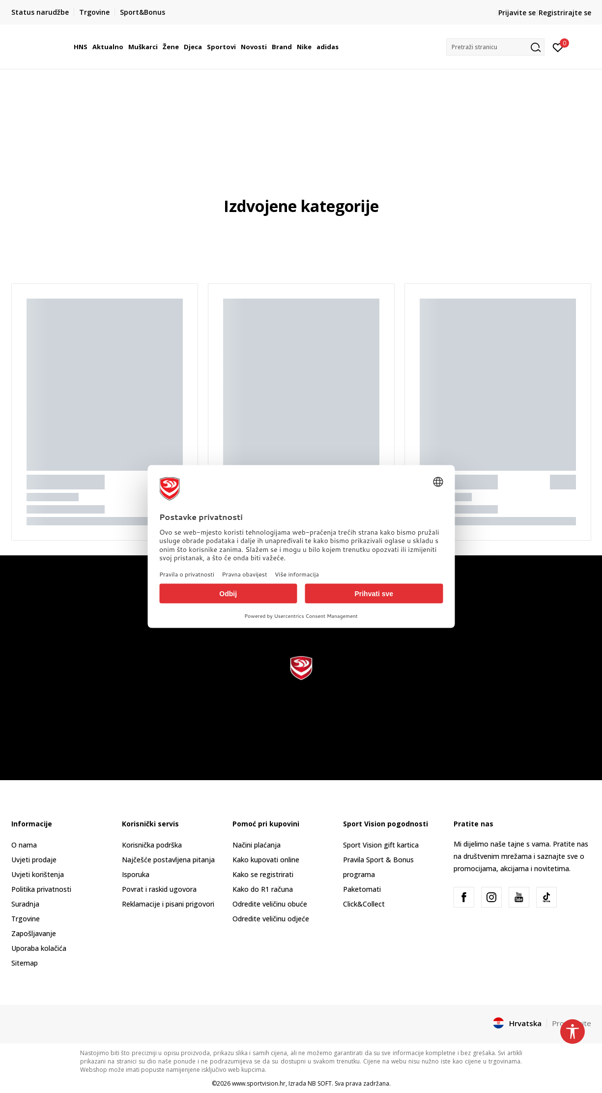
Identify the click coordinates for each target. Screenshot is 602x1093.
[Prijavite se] (558, 46)
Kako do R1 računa (262, 889)
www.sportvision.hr (259, 1083)
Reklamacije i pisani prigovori (168, 904)
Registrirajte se (565, 12)
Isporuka (135, 874)
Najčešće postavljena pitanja (168, 859)
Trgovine (25, 918)
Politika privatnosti (41, 889)
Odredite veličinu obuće (269, 904)
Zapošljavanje (33, 933)
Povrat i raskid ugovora (159, 889)
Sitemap (24, 963)
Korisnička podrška (152, 845)
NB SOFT (320, 1083)
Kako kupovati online (265, 859)
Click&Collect (364, 904)
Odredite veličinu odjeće (270, 918)
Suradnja (25, 904)
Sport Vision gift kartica (381, 845)
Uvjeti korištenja (37, 874)
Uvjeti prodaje (34, 859)
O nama (24, 845)
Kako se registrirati (262, 874)
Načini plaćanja (256, 845)
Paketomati (362, 889)
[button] (495, 47)
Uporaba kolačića (38, 948)
